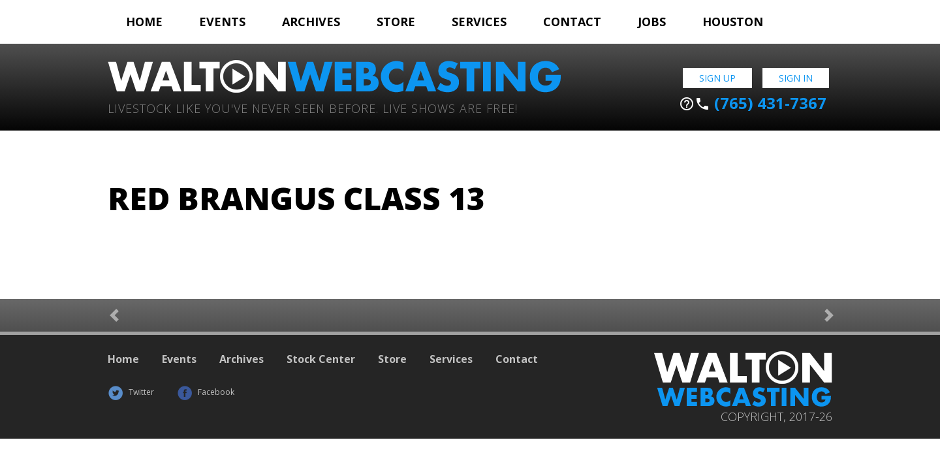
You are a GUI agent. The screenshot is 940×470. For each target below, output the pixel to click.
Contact (572, 21)
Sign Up (717, 78)
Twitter (131, 392)
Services (479, 21)
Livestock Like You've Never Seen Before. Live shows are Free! (313, 107)
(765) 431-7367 (752, 103)
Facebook (205, 392)
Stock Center (321, 359)
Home (144, 21)
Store (396, 21)
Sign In (796, 78)
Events (222, 21)
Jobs (652, 21)
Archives (311, 21)
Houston (732, 21)
